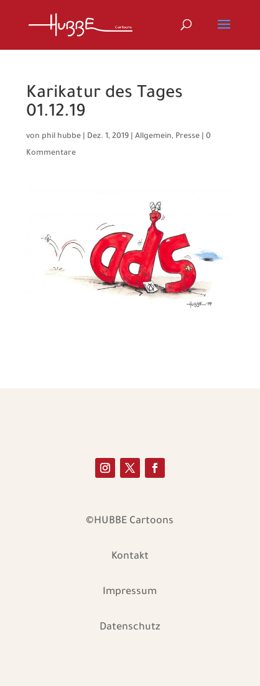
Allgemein (153, 136)
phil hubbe (61, 136)
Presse (187, 136)
